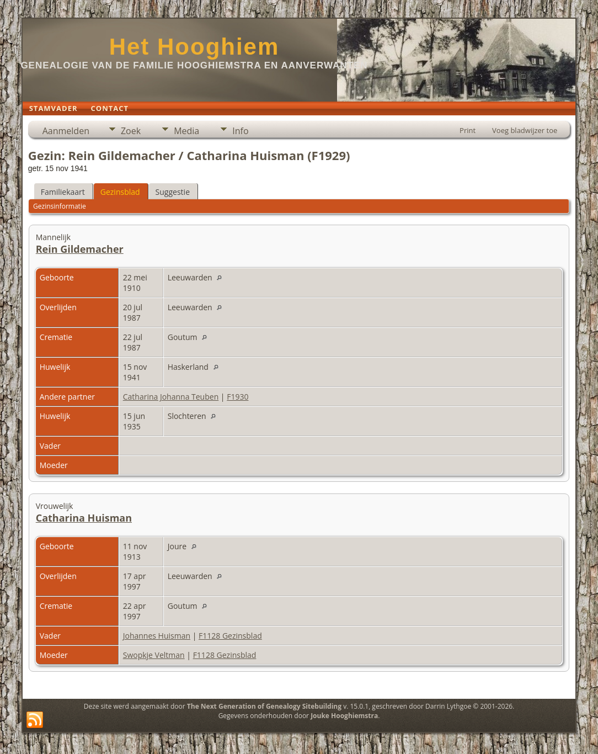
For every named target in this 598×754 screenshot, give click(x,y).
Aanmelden (65, 131)
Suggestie (173, 192)
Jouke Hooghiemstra (344, 715)
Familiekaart (63, 192)
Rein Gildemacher (80, 249)
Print (468, 130)
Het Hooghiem (194, 47)
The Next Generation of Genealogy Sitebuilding (264, 706)
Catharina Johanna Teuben (171, 396)
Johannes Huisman (156, 635)
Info (240, 131)
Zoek (131, 131)
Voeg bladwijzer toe (524, 130)
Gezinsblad (120, 192)
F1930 (237, 396)
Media (186, 131)
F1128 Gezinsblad (230, 635)
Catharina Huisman (84, 517)
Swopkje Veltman (154, 655)
